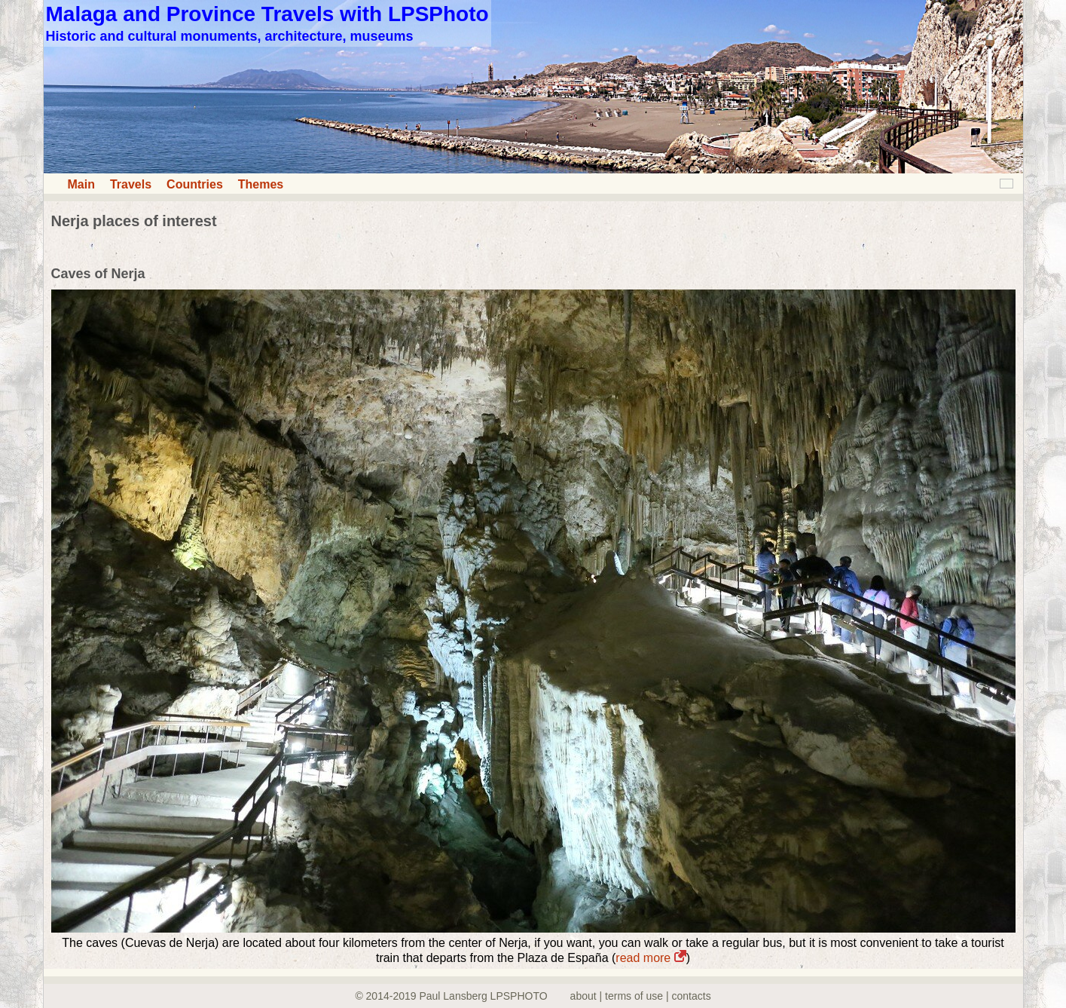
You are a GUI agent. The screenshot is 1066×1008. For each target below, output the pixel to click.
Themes (260, 184)
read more (650, 957)
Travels (130, 184)
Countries (194, 184)
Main (81, 184)
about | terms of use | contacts (640, 996)
